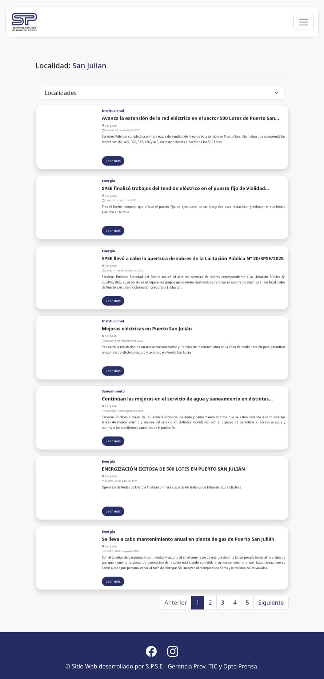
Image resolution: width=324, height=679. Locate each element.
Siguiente (271, 606)
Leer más (113, 167)
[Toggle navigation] (303, 28)
